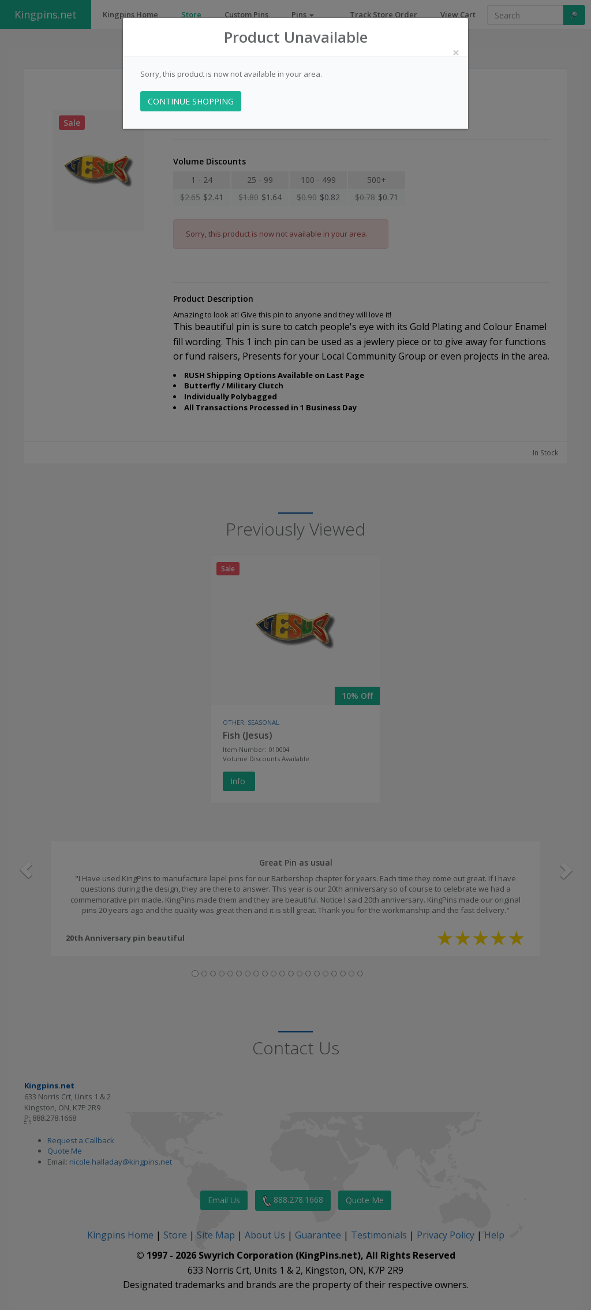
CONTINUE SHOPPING (191, 101)
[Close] (455, 53)
